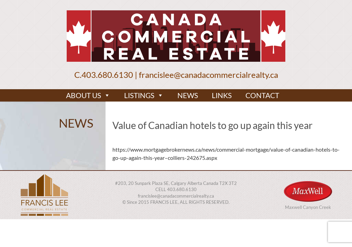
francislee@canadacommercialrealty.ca (208, 75)
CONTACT (262, 95)
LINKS (222, 95)
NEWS (187, 95)
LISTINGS (144, 95)
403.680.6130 (107, 75)
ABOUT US (88, 95)
